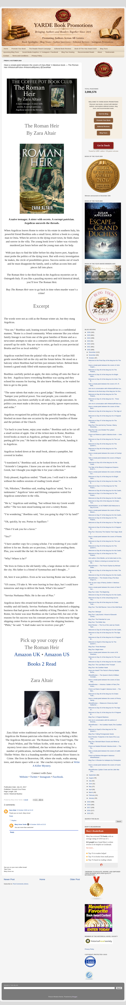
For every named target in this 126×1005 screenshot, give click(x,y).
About (100, 52)
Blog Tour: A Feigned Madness (98, 717)
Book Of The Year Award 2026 (86, 49)
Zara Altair (12, 810)
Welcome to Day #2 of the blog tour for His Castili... (105, 630)
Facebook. (58, 776)
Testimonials (109, 52)
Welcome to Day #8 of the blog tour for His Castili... (105, 498)
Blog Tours (104, 49)
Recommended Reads (86, 52)
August (91, 778)
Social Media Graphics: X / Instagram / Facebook (40, 52)
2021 (89, 347)
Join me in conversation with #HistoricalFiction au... (105, 388)
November (92, 355)
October (92, 358)
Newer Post (9, 879)
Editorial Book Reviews (62, 49)
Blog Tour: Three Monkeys (97, 646)
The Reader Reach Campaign (40, 49)
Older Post (75, 879)
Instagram (45, 776)
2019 (89, 802)
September (93, 775)
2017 (89, 807)
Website (24, 776)
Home (6, 49)
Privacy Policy (37, 56)
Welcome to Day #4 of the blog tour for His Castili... (105, 575)
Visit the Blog (103, 114)
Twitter (34, 776)
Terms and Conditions (20, 56)
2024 (89, 338)
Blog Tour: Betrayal (94, 612)
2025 (89, 335)
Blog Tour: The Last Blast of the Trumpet (101, 664)
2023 (89, 341)
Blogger (74, 997)
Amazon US (56, 654)
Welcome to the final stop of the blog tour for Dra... (105, 391)
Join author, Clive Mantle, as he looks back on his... (105, 558)
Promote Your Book (19, 49)
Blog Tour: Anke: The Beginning (98, 592)
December (92, 352)
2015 (89, 813)
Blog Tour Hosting (67, 52)
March (91, 792)
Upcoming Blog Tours (11, 52)
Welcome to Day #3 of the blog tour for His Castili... (105, 595)
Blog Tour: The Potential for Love (99, 619)
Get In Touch (103, 145)
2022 (89, 344)
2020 (89, 349)
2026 (89, 332)
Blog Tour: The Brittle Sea (96, 622)
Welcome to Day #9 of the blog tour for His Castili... (105, 490)
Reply (11, 816)
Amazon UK (27, 654)
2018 (89, 804)
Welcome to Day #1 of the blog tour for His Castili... (105, 662)
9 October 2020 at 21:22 (25, 810)
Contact (6, 56)
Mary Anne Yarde (21, 824)
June (90, 783)
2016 (89, 810)
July (90, 781)
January (92, 798)
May (90, 786)
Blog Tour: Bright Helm (95, 649)
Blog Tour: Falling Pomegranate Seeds (101, 734)
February (92, 795)
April (90, 789)
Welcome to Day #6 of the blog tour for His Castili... (105, 550)
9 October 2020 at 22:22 (38, 824)
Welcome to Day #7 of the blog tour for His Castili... (105, 515)
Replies (14, 820)
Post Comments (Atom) (20, 884)
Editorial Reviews (103, 126)
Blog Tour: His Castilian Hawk (98, 667)
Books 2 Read (42, 664)
